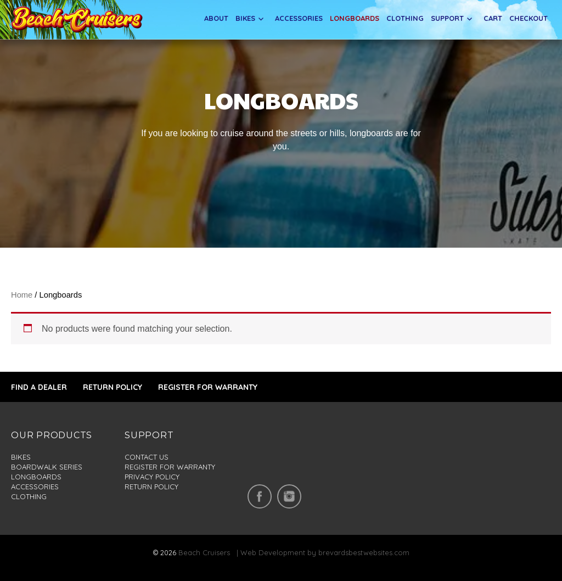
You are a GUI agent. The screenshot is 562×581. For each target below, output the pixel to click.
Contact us (146, 456)
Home (21, 294)
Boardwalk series (46, 466)
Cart (493, 18)
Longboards (354, 18)
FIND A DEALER (39, 387)
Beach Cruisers (204, 552)
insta (289, 496)
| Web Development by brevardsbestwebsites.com (320, 552)
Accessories (299, 18)
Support (447, 18)
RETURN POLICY (112, 387)
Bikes (245, 18)
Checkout (528, 18)
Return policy (151, 486)
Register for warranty (170, 466)
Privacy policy (152, 476)
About (216, 18)
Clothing (405, 18)
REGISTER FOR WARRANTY (207, 387)
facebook (260, 496)
